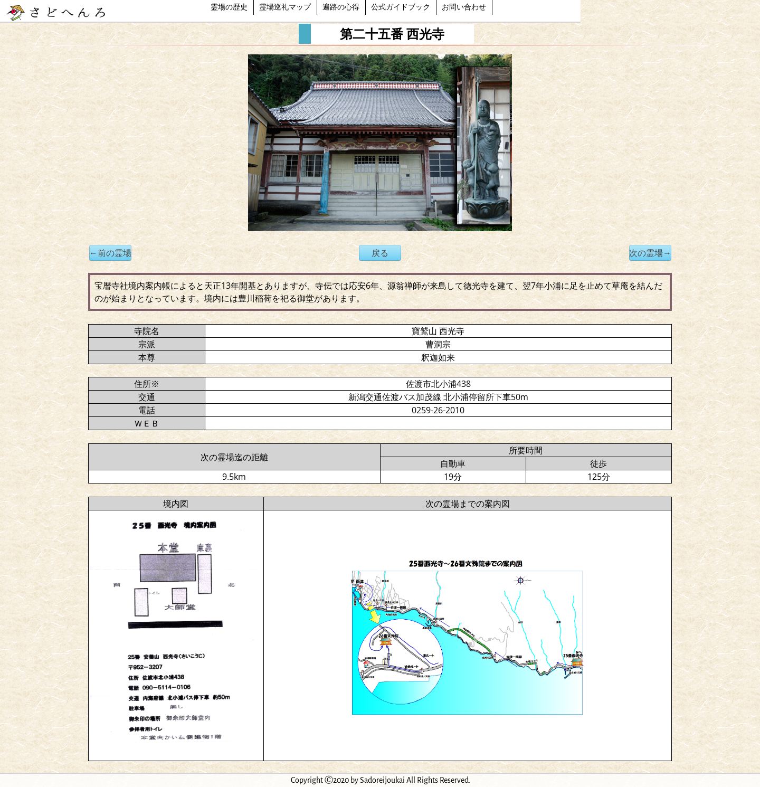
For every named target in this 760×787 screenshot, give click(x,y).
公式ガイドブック (400, 7)
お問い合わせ (464, 7)
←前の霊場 (110, 253)
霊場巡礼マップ (285, 7)
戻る (380, 253)
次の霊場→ (650, 253)
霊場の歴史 (229, 7)
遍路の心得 (340, 7)
